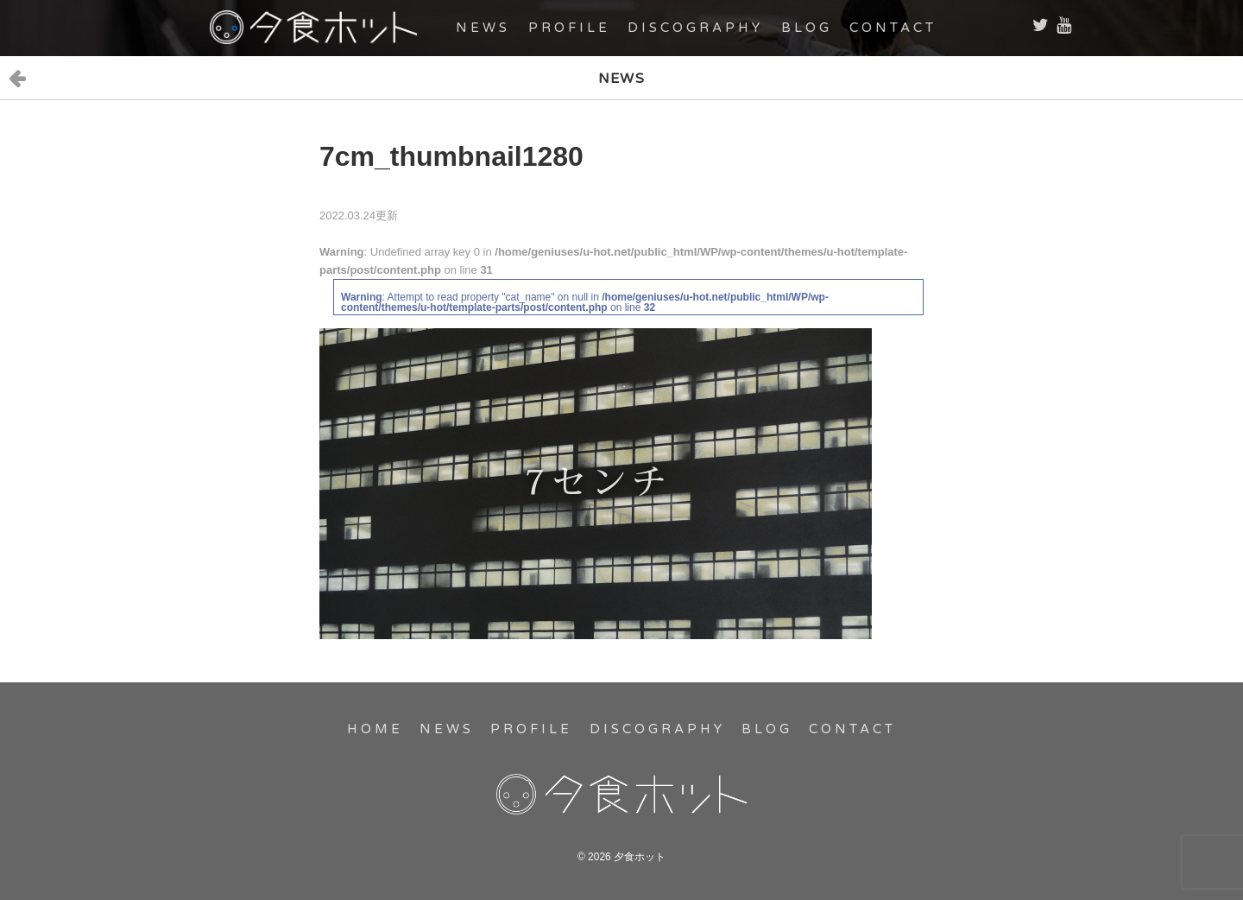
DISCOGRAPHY (695, 27)
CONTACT (893, 27)
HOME (375, 729)
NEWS (483, 27)
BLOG (806, 27)
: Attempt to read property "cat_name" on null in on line (585, 302)
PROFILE (569, 27)
